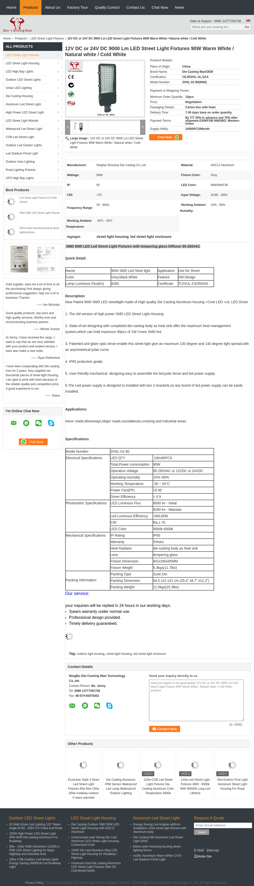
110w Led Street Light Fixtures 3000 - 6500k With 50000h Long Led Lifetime (195, 786)
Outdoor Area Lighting (20, 161)
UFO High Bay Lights (20, 178)
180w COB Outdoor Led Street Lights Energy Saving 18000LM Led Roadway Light (35, 863)
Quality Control (107, 7)
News (179, 7)
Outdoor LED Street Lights (23, 79)
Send (201, 832)
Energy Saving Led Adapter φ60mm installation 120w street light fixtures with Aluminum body (159, 828)
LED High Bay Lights (19, 71)
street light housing (119, 654)
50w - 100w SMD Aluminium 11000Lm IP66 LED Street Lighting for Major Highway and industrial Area (34, 850)
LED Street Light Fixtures (47, 38)
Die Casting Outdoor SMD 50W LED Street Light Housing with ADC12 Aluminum (95, 828)
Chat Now (160, 7)
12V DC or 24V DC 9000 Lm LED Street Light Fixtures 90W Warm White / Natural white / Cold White (106, 143)
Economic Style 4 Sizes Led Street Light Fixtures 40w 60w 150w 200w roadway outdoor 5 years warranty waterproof (83, 791)
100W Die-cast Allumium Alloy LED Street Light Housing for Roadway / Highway (94, 854)
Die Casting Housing (19, 96)
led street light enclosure (150, 654)
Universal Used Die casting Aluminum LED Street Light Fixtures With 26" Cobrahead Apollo (96, 866)
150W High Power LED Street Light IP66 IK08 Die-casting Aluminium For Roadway (33, 837)
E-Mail (199, 850)
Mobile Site (203, 856)
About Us (52, 7)
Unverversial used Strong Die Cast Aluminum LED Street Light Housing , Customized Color (96, 841)
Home (11, 7)
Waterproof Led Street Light (24, 129)
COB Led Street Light (20, 137)
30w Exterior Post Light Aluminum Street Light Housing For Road (232, 784)
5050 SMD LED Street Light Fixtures (40, 213)
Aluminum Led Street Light (23, 104)
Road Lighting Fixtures (20, 170)
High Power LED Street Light (25, 112)
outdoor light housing (90, 654)
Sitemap (212, 850)
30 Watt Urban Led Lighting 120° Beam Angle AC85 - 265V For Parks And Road (35, 826)
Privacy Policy (34, 883)
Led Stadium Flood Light (22, 153)
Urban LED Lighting (19, 88)
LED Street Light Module (22, 120)
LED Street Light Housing (22, 63)
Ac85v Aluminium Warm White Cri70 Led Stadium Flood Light (157, 857)
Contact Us (135, 7)
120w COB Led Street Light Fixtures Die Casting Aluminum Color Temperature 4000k (158, 786)
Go (247, 27)
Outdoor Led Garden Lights (24, 145)
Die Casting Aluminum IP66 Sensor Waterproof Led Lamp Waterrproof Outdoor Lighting (121, 786)
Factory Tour (77, 7)
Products (30, 7)
